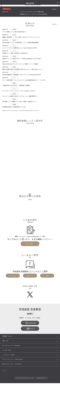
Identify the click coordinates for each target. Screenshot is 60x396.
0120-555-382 (30, 352)
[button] (21, 33)
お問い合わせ (30, 358)
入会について (29, 304)
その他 (46, 304)
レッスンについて (12, 304)
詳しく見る (29, 272)
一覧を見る (53, 37)
